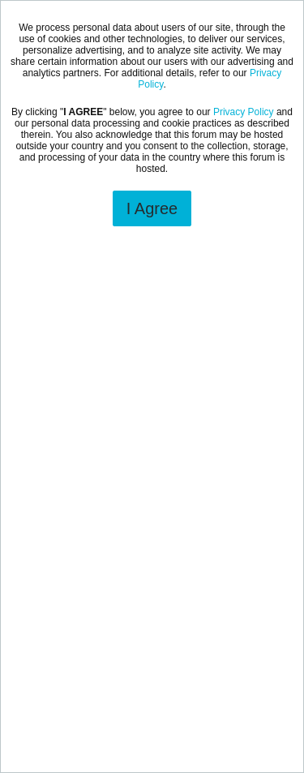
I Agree (152, 208)
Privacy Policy (243, 112)
